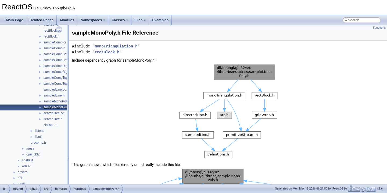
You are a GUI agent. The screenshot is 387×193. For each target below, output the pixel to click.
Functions (379, 27)
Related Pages (41, 20)
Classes (120, 20)
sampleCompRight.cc (59, 66)
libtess (39, 131)
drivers (22, 172)
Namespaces (93, 20)
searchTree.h (53, 119)
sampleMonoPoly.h (57, 107)
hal (20, 178)
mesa (30, 148)
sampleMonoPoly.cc (58, 101)
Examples (160, 20)
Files (140, 20)
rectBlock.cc (52, 30)
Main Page (14, 20)
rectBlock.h (51, 36)
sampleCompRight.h (58, 72)
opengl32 (33, 154)
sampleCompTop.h (57, 84)
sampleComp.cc (55, 42)
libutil (38, 137)
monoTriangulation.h (116, 46)
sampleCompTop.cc (58, 78)
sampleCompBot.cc (57, 54)
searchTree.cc (54, 113)
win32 (26, 166)
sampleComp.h (54, 48)
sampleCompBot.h (57, 60)
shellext (27, 160)
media (22, 184)
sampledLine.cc (55, 89)
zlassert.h (50, 125)
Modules (67, 20)
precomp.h (38, 142)
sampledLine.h (54, 95)
